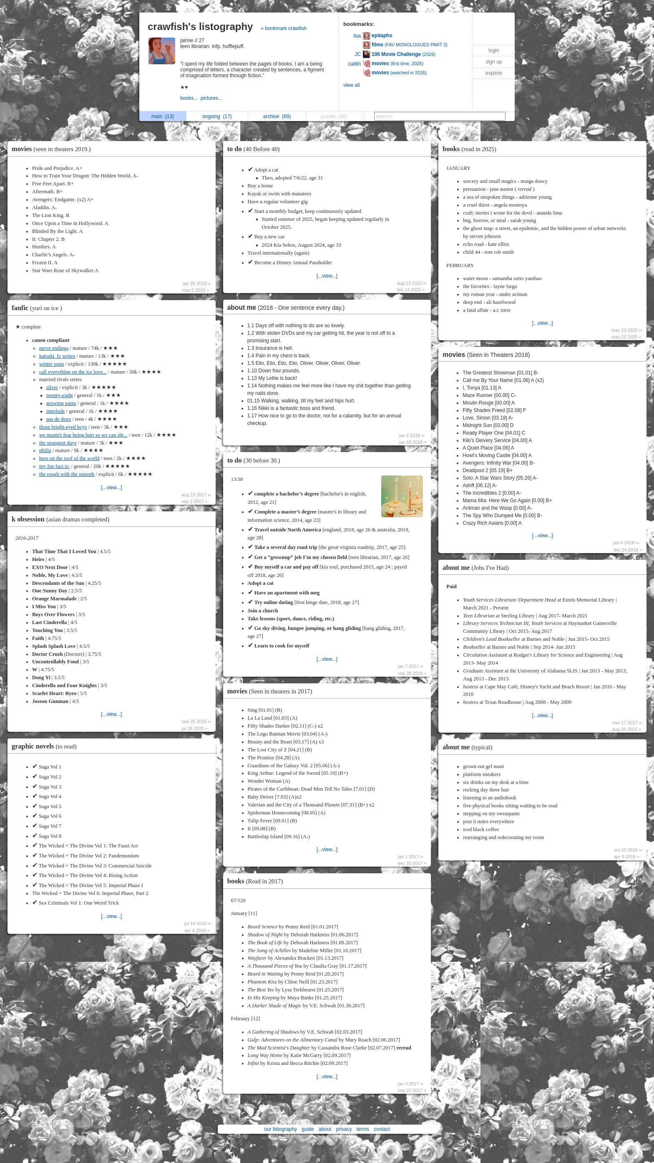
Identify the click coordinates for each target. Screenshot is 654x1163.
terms (363, 1129)
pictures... (212, 98)
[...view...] (111, 487)
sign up (494, 62)
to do (255, 149)
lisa (357, 36)
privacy (344, 1129)
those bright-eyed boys (63, 427)
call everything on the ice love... (73, 372)
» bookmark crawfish (284, 28)
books (257, 881)
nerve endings (53, 348)
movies (53, 149)
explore (493, 73)
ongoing (217, 116)
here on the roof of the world (69, 458)
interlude (55, 411)
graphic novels (46, 746)
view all (351, 85)
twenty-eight (59, 395)
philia (45, 450)
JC (358, 54)
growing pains (61, 403)
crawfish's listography (200, 26)
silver (52, 387)
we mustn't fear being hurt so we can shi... (83, 435)
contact (382, 1129)
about (325, 1129)
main (162, 116)
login (493, 50)
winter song (51, 364)
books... (190, 98)
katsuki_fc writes (57, 356)
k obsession (62, 519)
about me (288, 307)
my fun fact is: (54, 466)
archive (277, 116)
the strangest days (58, 443)
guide (308, 1129)
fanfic (39, 308)
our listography (280, 1129)
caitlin (354, 64)
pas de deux (58, 419)
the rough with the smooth (66, 474)
